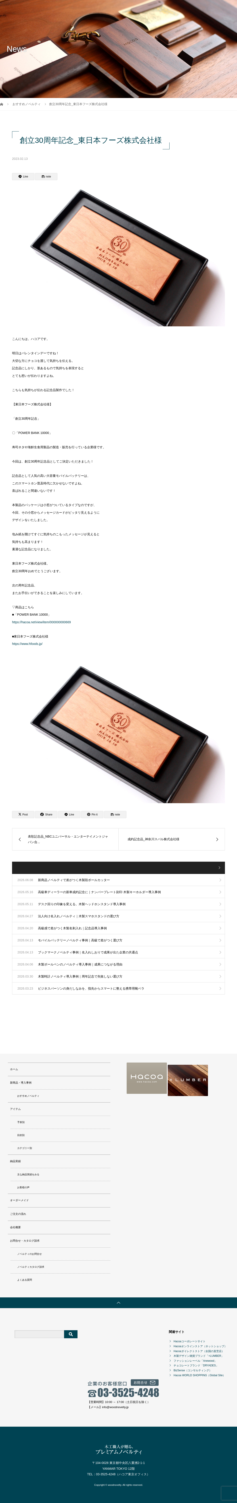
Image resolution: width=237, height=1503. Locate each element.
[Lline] (23, 176)
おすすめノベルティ (28, 1094)
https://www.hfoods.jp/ (27, 644)
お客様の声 (23, 1186)
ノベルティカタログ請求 (30, 1265)
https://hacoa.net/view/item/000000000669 (41, 622)
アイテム (112, 7)
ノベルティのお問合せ (29, 1252)
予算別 (21, 1121)
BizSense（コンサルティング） (193, 1369)
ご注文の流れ (177, 7)
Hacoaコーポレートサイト (190, 1340)
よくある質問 (24, 1278)
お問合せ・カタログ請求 (78, 23)
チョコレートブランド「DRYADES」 (196, 1364)
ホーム (66, 7)
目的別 (21, 1134)
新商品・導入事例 (88, 7)
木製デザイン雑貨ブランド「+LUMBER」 (199, 1354)
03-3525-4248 (105, 1473)
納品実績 (130, 7)
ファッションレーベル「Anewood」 (195, 1359)
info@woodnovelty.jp (115, 1406)
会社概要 (198, 7)
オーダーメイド (152, 7)
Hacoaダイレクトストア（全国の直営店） (199, 1350)
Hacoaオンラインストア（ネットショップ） (200, 1345)
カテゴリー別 (24, 1147)
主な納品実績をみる (28, 1173)
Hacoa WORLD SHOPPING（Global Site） (199, 1374)
